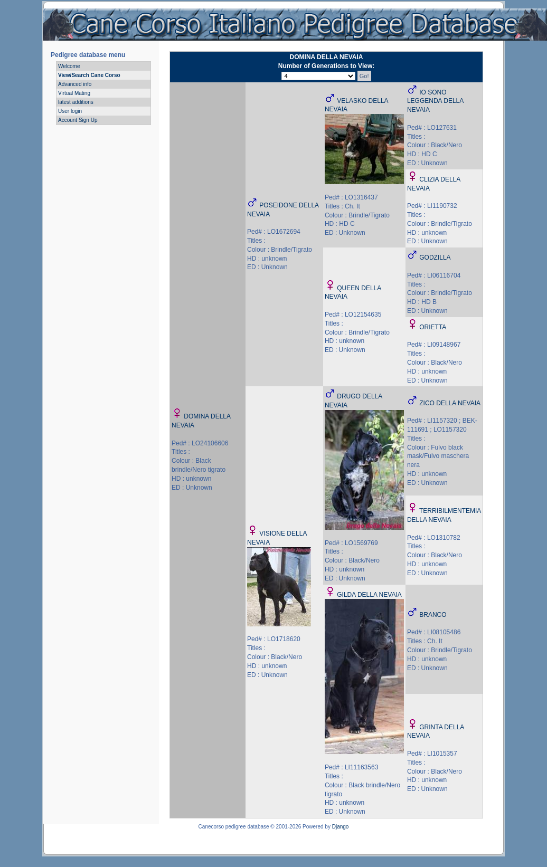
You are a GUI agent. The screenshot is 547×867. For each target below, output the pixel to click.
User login (70, 111)
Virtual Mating (74, 93)
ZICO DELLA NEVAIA (449, 403)
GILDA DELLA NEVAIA (369, 594)
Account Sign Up (78, 120)
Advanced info (74, 84)
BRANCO (432, 614)
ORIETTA (432, 327)
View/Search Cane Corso (89, 75)
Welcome (69, 66)
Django (340, 827)
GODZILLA (434, 257)
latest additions (75, 102)
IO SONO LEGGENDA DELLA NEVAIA (435, 101)
